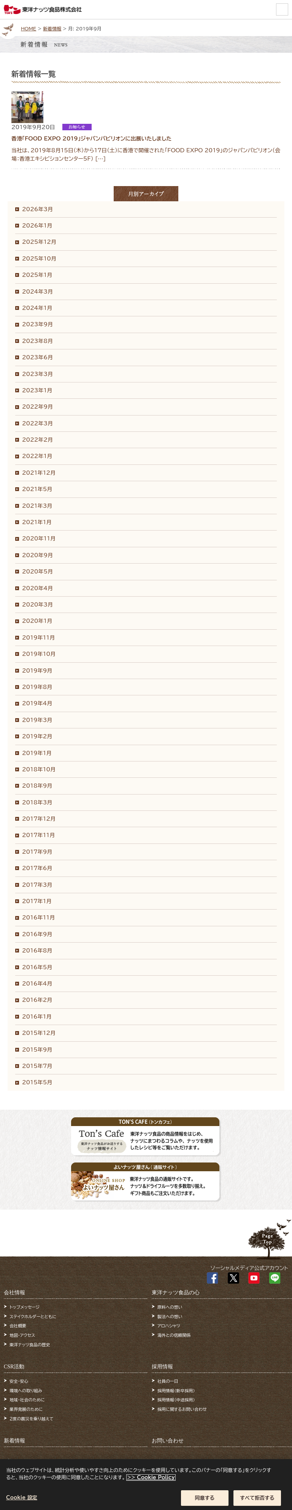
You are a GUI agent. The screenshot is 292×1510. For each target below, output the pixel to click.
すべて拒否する (257, 1501)
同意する (205, 1501)
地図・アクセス (22, 1335)
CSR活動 (14, 1366)
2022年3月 (37, 423)
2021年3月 (37, 506)
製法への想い (169, 1316)
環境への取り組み (26, 1390)
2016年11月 (38, 917)
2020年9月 (37, 555)
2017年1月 (36, 901)
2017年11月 (38, 835)
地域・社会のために (27, 1400)
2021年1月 (36, 522)
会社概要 (18, 1326)
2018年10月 (39, 769)
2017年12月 (39, 818)
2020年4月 (37, 588)
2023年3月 (37, 374)
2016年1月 (36, 1016)
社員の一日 (167, 1381)
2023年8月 (37, 341)
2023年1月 (37, 390)
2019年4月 (37, 703)
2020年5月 (37, 571)
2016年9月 (37, 934)
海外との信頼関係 (173, 1335)
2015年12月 (39, 1033)
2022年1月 (37, 456)
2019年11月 (38, 637)
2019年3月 (37, 720)
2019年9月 (37, 670)
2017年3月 (37, 885)
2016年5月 (37, 967)
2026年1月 (37, 225)
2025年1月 (37, 275)
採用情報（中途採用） (176, 1400)
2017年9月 (37, 852)
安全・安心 (19, 1381)
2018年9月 (37, 785)
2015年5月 (37, 1082)
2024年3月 (37, 291)
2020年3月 (37, 604)
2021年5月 (37, 489)
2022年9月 (37, 406)
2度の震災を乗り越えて (32, 1419)
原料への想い (169, 1307)
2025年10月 (39, 258)
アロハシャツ (168, 1326)
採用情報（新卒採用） (176, 1390)
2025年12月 (39, 242)
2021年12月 (39, 472)
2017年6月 (37, 868)
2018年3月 (37, 802)
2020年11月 (39, 538)
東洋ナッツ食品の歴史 (30, 1345)
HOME (28, 28)
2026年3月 (37, 209)
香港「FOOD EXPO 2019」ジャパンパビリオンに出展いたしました (91, 138)
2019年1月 (36, 753)
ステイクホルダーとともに (33, 1316)
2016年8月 (37, 950)
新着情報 (52, 28)
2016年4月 (37, 983)
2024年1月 (37, 308)
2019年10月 (39, 654)
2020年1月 (37, 621)
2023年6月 (37, 357)
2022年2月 (37, 439)
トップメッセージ (25, 1307)
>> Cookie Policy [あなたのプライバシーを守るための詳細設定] (151, 1481)
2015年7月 (37, 1066)
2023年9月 (37, 324)
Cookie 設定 (21, 1501)
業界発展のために (26, 1409)
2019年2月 (37, 736)
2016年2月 (37, 1000)
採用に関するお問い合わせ (182, 1409)
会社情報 (14, 1292)
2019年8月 (37, 687)
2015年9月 (37, 1049)
